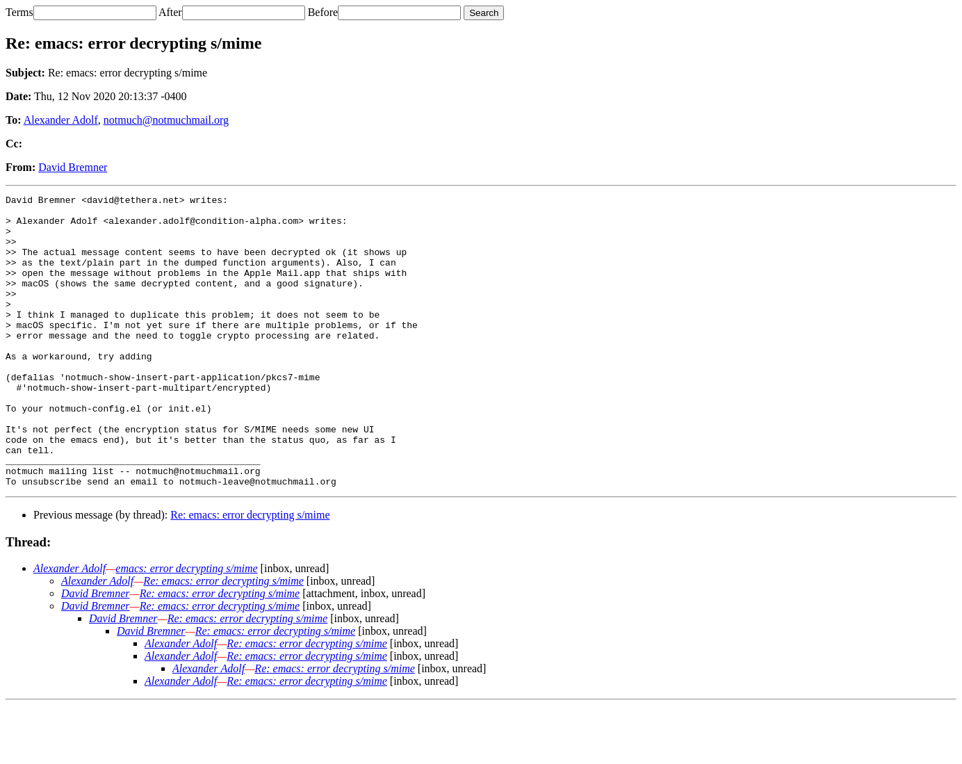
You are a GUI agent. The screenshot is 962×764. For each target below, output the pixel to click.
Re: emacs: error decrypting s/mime (249, 573)
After (170, 12)
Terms (19, 12)
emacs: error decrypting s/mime (186, 627)
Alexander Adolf (61, 120)
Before (323, 12)
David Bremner (72, 167)
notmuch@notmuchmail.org (166, 120)
